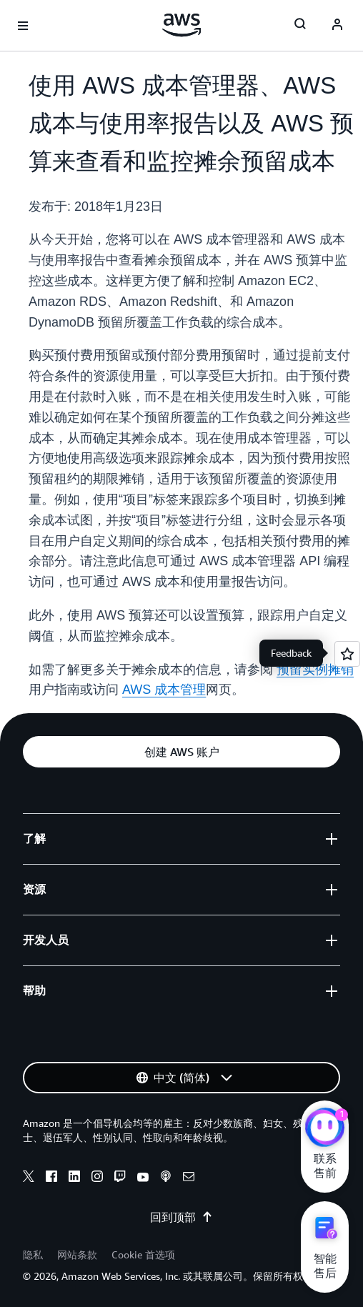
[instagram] (97, 1178)
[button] (181, 751)
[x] (28, 1178)
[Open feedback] (347, 654)
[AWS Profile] (337, 25)
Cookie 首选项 (143, 1254)
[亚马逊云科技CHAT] (325, 1129)
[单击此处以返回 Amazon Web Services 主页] (182, 25)
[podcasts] (165, 1178)
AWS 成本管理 (164, 689)
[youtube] (143, 1178)
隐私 (33, 1254)
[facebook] (51, 1178)
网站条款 (77, 1254)
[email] (188, 1178)
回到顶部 (181, 1217)
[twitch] (120, 1178)
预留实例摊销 (315, 669)
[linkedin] (74, 1178)
